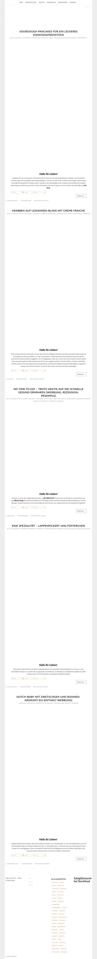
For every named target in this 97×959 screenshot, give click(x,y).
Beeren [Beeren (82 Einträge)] (61, 882)
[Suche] (78, 2)
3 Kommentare (26, 863)
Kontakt (29, 878)
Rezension (80, 399)
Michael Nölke (42, 200)
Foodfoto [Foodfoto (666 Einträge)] (61, 901)
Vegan (35, 401)
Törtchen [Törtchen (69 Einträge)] (62, 942)
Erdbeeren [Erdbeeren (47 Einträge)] (60, 895)
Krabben (43, 213)
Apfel (20, 399)
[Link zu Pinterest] (90, 7)
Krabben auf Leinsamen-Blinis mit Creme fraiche (48, 210)
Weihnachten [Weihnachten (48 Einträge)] (55, 952)
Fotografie (35, 38)
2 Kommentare (21, 379)
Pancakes (57, 38)
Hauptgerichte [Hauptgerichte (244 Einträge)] (63, 917)
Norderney (52, 213)
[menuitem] (21, 2)
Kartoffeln (40, 529)
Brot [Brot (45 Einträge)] (53, 885)
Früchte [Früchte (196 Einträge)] (54, 910)
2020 (11, 38)
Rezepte (88, 399)
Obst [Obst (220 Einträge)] (61, 929)
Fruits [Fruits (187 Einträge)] (64, 907)
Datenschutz (30, 885)
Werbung (60, 401)
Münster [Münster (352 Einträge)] (54, 929)
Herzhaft (36, 213)
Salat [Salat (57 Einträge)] (54, 939)
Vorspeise (86, 213)
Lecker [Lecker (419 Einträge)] (54, 923)
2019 (8, 213)
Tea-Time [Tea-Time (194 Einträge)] (55, 942)
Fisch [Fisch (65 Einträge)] (54, 898)
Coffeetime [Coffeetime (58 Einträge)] (63, 888)
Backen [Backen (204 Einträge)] (54, 882)
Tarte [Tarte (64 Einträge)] (59, 939)
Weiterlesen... (81, 196)
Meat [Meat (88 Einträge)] (54, 926)
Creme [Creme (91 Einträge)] (54, 891)
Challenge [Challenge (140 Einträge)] (60, 885)
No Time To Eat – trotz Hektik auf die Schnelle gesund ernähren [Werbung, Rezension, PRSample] (48, 392)
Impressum (30, 882)
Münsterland (50, 529)
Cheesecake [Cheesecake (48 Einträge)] (55, 888)
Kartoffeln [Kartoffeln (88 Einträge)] (55, 920)
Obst (51, 38)
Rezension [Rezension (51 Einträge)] (62, 933)
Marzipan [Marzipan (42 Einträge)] (61, 923)
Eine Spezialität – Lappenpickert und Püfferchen (48, 525)
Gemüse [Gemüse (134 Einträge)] (61, 914)
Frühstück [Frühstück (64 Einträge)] (62, 910)
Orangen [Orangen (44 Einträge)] (54, 933)
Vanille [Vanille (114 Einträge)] (54, 945)
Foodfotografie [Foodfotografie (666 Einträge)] (56, 907)
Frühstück (44, 38)
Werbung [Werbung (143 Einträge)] (64, 952)
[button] (16, 192)
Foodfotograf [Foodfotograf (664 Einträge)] (55, 904)
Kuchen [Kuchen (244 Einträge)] (62, 920)
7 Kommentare (25, 687)
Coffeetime (26, 38)
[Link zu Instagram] (87, 7)
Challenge (31, 703)
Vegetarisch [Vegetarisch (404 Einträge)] (55, 948)
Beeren (25, 399)
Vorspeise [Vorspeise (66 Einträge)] (63, 948)
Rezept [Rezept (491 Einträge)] (54, 936)
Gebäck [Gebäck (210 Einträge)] (54, 914)
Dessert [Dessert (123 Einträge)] (60, 891)
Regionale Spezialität (76, 529)
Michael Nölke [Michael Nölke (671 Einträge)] (61, 926)
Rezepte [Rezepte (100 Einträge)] (61, 936)
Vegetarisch (82, 38)
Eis (43, 703)
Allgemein (17, 38)
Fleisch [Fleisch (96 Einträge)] (59, 898)
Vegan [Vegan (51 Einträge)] (61, 945)
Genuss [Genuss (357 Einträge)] (54, 917)
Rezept (74, 38)
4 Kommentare (25, 200)
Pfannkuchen (66, 38)
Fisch (21, 213)
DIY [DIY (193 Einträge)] (53, 895)
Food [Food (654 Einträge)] (54, 901)
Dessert (32, 399)
